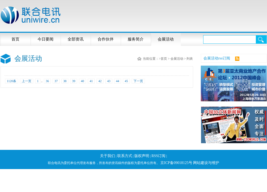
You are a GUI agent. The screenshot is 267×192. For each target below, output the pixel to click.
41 (91, 81)
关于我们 (107, 156)
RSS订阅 (158, 156)
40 (82, 81)
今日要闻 (45, 39)
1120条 (11, 81)
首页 (15, 39)
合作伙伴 (106, 39)
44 (117, 81)
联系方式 (124, 156)
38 (64, 81)
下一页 (138, 81)
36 (47, 81)
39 (73, 81)
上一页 (26, 81)
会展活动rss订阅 (216, 58)
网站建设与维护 (206, 163)
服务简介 (136, 39)
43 (108, 81)
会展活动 (166, 39)
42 (100, 81)
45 (126, 81)
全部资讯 (76, 39)
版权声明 (141, 156)
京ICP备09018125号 (176, 163)
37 (56, 81)
